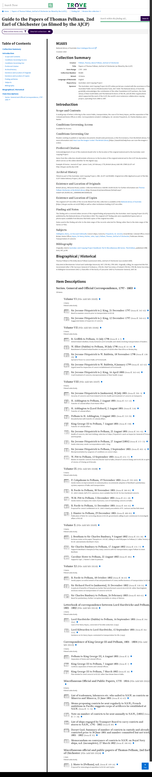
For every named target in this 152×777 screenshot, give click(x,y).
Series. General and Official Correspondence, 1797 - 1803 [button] (24, 98)
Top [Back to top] (145, 766)
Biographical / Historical (13, 89)
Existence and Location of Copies (17, 76)
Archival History (11, 69)
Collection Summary (11, 49)
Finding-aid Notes (11, 79)
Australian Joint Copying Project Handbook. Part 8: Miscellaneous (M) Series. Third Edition (102, 248)
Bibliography (9, 85)
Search (145, 18)
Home (5, 11)
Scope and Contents (12, 56)
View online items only (15, 31)
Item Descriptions (10, 93)
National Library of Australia (131, 202)
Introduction (8, 53)
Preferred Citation (12, 66)
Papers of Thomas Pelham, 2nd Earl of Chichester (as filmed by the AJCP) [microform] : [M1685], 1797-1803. (51, 11)
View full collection (40, 31)
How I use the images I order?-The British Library (91, 140)
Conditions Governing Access (16, 60)
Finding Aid (75, 11)
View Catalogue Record (87, 48)
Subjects (8, 82)
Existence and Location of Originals (18, 73)
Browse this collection (92, 11)
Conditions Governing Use (14, 63)
